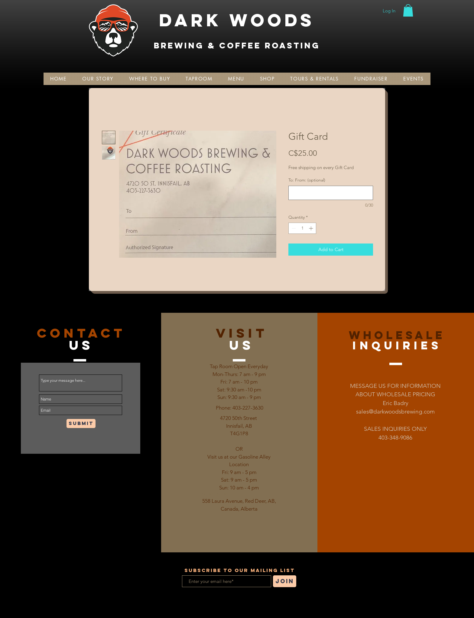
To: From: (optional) (306, 180)
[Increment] (311, 228)
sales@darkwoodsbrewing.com (395, 411)
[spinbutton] (302, 228)
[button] (408, 10)
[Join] (284, 581)
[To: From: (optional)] (331, 192)
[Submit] (81, 423)
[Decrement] (293, 228)
